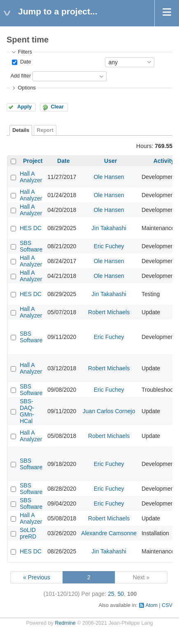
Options (26, 88)
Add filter (20, 76)
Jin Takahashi (108, 228)
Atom (151, 605)
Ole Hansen (109, 177)
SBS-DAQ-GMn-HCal (27, 411)
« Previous (36, 577)
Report (45, 130)
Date (25, 62)
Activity (163, 161)
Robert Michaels (109, 312)
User (110, 161)
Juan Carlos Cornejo (109, 411)
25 (111, 593)
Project (32, 161)
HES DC (31, 228)
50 (121, 593)
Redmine (65, 623)
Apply (24, 107)
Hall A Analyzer (31, 176)
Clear (57, 107)
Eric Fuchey (109, 246)
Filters (25, 52)
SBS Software (31, 246)
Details (20, 130)
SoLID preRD (28, 533)
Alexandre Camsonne (109, 533)
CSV (167, 605)
